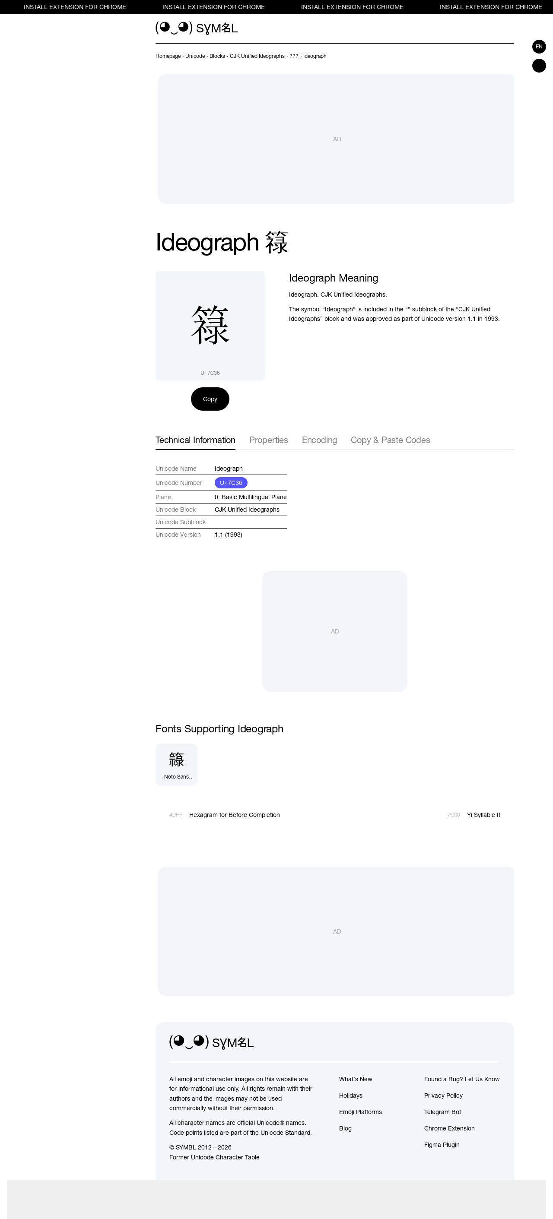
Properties (268, 440)
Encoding (319, 440)
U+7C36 (231, 482)
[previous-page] (168, 56)
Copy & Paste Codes (390, 440)
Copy (210, 399)
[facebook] (493, 1043)
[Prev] (493, 56)
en (539, 47)
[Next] (509, 56)
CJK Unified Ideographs (247, 509)
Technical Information (195, 440)
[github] (474, 1043)
